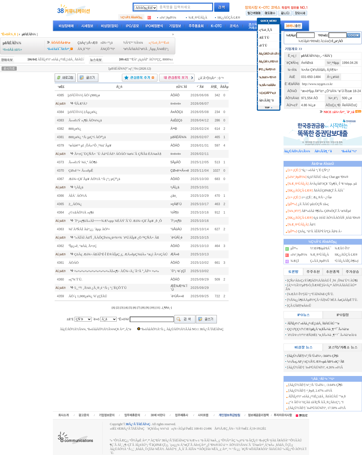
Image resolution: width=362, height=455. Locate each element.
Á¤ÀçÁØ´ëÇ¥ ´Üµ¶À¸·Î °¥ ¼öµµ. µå (333, 184)
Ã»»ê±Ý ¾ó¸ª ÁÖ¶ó (83, 162)
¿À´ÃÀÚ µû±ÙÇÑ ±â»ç (313, 204)
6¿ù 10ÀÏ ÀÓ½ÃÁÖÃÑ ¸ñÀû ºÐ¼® (337, 218)
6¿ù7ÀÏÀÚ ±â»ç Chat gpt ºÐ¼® (327, 177)
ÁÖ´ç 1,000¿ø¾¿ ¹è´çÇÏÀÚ (88, 296)
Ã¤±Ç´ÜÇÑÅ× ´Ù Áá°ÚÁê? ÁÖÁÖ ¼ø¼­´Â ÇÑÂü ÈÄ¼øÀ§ (117, 154)
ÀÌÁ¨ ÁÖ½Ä (78, 196)
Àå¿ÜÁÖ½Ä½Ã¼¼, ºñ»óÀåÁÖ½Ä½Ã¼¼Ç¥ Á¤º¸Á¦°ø (95, 329)
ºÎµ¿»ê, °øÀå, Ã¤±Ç (83, 246)
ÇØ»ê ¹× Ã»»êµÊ (81, 170)
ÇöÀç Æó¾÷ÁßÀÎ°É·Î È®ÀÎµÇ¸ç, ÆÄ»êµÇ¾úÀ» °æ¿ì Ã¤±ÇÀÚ (121, 254)
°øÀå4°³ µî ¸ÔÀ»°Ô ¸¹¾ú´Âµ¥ (90, 145)
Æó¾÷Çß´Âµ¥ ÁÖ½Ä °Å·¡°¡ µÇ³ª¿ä (94, 179)
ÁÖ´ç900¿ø (92, 95)
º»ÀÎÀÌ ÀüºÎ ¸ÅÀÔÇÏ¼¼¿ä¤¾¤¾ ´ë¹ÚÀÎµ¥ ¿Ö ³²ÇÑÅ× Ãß (116, 237)
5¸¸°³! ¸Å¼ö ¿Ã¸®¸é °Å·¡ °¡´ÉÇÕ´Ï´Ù (100, 288)
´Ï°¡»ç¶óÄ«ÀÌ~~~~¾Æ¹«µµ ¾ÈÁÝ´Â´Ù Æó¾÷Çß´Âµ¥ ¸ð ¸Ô (118, 221)
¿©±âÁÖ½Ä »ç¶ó (81, 212)
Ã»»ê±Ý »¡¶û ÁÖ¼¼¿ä (85, 120)
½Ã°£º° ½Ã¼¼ (133, 42)
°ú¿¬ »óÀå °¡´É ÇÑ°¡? (315, 170)
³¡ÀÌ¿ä (78, 187)
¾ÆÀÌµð (291, 35)
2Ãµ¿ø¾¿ (90, 112)
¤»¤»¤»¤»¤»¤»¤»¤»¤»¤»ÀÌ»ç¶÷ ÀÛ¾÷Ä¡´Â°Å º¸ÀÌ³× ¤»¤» (116, 271)
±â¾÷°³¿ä (106, 42)
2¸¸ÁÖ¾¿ (75, 204)
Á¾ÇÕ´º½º (107, 49)
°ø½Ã (127, 49)
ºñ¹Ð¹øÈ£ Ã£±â (318, 41)
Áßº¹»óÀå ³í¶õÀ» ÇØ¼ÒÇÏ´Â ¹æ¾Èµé (326, 211)
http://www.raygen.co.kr (317, 84)
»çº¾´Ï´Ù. (75, 279)
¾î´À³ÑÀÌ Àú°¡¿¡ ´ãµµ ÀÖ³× (89, 229)
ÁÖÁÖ (74, 263)
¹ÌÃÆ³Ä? (80, 103)
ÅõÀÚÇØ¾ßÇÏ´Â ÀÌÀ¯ (329, 190)
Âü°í (312, 224)
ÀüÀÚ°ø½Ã (139, 49)
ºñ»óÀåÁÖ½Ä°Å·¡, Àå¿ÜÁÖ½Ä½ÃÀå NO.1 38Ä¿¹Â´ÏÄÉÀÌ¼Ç (182, 329)
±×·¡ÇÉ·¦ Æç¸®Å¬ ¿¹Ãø (316, 197)
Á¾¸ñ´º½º (84, 49)
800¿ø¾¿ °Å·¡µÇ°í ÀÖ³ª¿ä (87, 137)
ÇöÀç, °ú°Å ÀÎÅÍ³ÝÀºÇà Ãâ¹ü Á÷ (320, 231)
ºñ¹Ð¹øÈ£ (323, 35)
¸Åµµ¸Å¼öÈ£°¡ (158, 49)
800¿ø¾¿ (75, 129)
